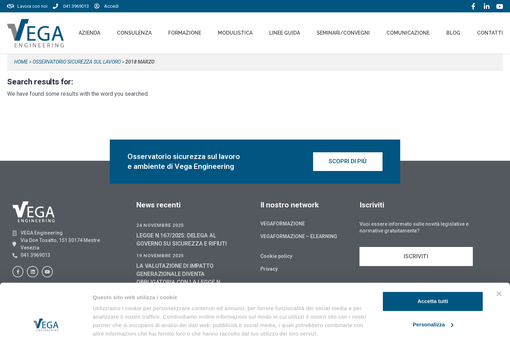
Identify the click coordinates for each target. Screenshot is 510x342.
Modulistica (235, 33)
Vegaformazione (282, 225)
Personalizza (433, 299)
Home (21, 62)
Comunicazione (408, 33)
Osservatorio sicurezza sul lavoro (77, 62)
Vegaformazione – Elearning (298, 237)
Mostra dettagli (112, 328)
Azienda (89, 33)
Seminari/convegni (343, 33)
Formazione (184, 33)
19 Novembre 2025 (160, 256)
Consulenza (134, 33)
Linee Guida (284, 33)
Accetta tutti (433, 276)
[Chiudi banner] (499, 268)
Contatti (490, 33)
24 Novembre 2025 (160, 226)
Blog (453, 33)
